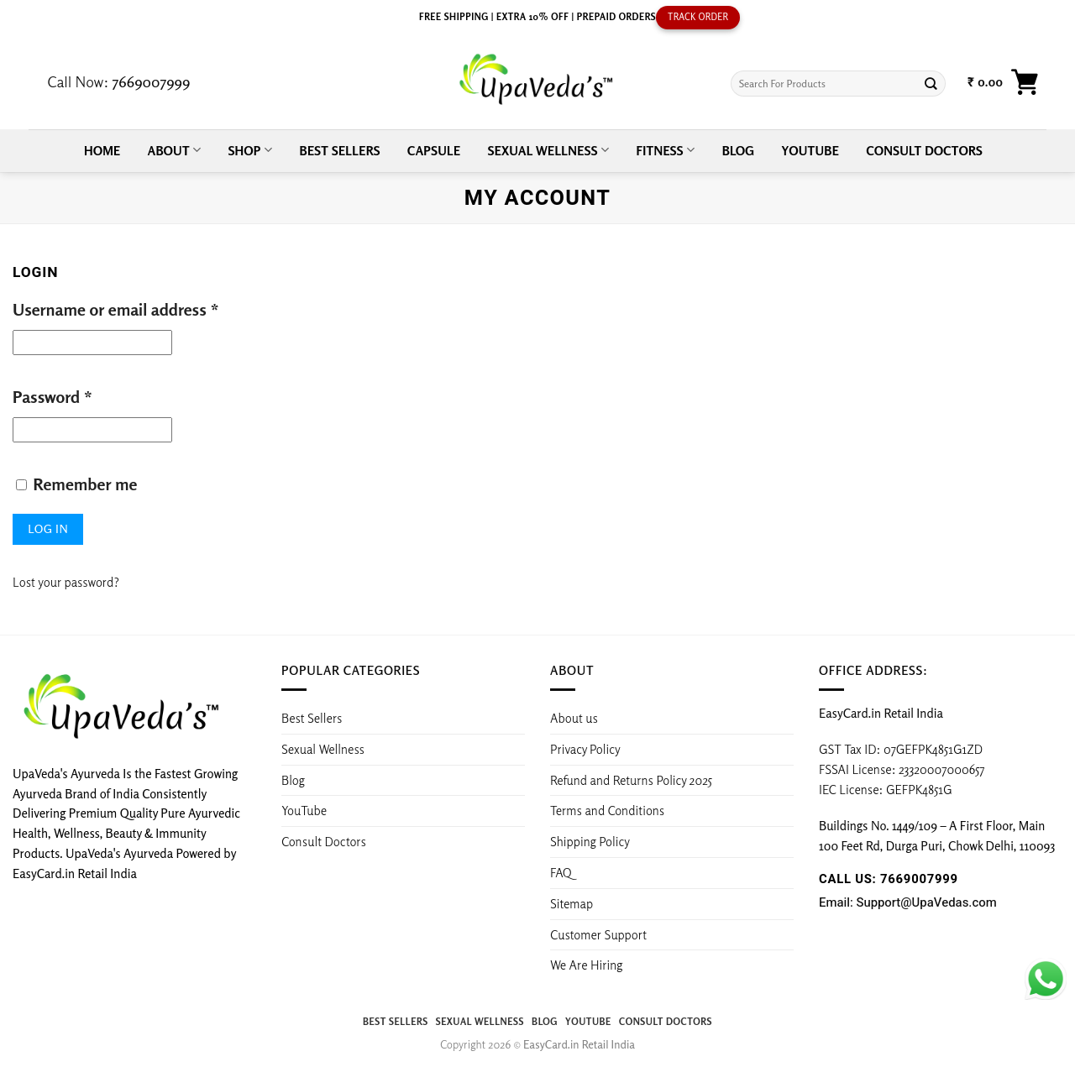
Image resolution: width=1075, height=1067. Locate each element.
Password (52, 396)
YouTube (811, 150)
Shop (250, 150)
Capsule (433, 150)
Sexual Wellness (548, 150)
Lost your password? (66, 581)
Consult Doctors (924, 150)
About (175, 150)
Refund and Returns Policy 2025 (631, 779)
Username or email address (116, 309)
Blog (738, 150)
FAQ (561, 872)
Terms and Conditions (607, 810)
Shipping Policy (591, 841)
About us (574, 717)
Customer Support (598, 934)
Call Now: (118, 81)
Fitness (665, 150)
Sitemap (571, 903)
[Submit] (931, 84)
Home (102, 150)
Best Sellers (339, 150)
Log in (48, 528)
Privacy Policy (585, 748)
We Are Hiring (586, 964)
